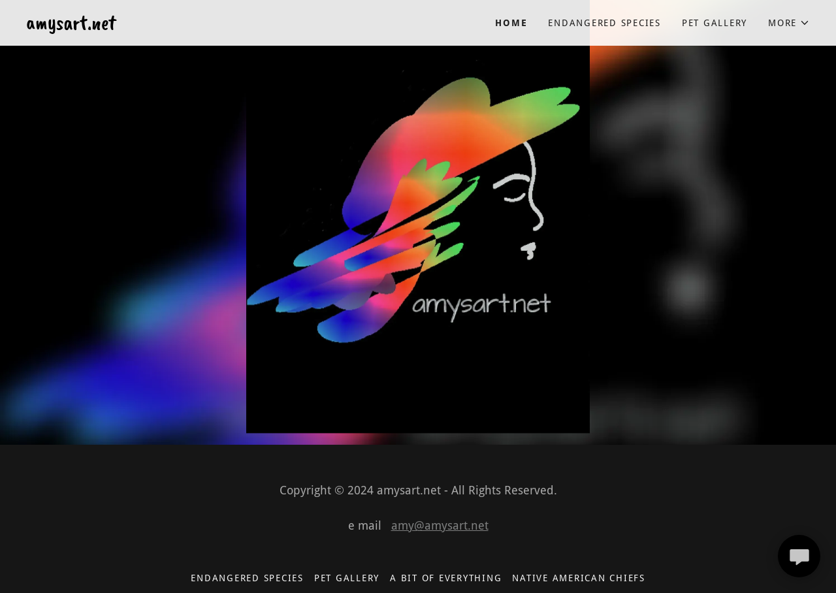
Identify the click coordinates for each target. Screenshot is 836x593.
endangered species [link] (604, 23)
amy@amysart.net (440, 525)
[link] (222, 26)
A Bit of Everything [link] (446, 578)
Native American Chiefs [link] (578, 578)
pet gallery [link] (714, 23)
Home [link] (511, 23)
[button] (789, 23)
